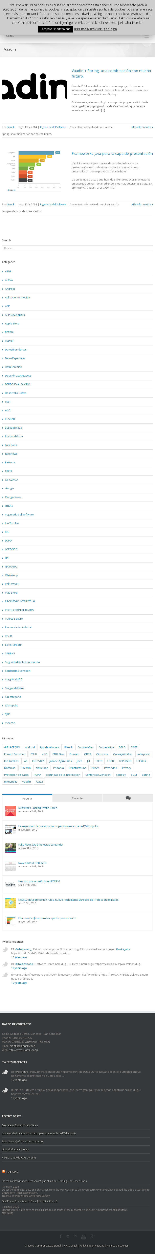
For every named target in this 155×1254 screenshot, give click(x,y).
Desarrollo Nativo (15, 393)
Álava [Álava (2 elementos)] (39, 781)
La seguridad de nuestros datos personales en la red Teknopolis (58, 826)
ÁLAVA (9, 280)
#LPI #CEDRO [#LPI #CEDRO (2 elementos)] (12, 747)
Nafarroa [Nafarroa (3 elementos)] (10, 768)
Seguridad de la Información (22, 662)
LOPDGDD (11, 549)
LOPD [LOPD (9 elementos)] (110, 761)
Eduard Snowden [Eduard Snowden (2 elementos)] (14, 754)
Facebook (11, 445)
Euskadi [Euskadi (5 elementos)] (74, 754)
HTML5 (9, 506)
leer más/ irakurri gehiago (95, 29)
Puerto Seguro (14, 618)
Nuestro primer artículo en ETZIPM (39, 881)
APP (7, 306)
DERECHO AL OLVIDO (17, 384)
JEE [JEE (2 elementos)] (89, 761)
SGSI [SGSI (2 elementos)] (134, 775)
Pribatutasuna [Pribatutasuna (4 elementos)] (77, 768)
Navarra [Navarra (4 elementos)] (26, 768)
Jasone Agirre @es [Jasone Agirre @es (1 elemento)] (60, 761)
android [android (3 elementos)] (30, 747)
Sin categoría (13, 697)
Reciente (77, 798)
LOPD (8, 540)
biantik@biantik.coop (22, 1046)
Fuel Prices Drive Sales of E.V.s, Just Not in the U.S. (30, 1201)
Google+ (92, 1236)
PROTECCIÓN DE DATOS (19, 610)
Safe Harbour (13, 644)
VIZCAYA (10, 723)
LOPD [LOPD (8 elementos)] (99, 761)
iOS (7, 532)
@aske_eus (123, 949)
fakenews (11, 453)
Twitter (67, 1236)
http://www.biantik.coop (23, 1050)
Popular (27, 798)
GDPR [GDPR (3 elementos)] (87, 754)
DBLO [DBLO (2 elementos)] (122, 747)
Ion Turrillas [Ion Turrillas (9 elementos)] (11, 761)
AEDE (8, 271)
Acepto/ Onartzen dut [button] (56, 29)
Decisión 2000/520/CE (18, 375)
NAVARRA (11, 566)
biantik (10, 127)
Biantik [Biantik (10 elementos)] (68, 747)
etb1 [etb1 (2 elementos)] (44, 754)
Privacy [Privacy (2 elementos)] (126, 768)
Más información (141, 127)
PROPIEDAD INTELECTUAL (20, 601)
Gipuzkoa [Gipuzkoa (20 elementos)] (102, 754)
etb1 (7, 401)
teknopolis (11, 705)
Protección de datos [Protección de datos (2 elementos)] (16, 775)
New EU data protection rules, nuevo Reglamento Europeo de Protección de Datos (68, 899)
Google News (13, 497)
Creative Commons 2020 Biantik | (44, 1245)
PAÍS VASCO (12, 584)
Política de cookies (117, 1245)
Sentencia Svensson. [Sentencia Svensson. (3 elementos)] (98, 775)
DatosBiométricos (16, 349)
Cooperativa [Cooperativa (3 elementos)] (106, 747)
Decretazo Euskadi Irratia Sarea (37, 808)
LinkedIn (75, 1235)
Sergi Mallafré (13, 679)
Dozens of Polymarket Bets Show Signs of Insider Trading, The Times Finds (44, 1181)
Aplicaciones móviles (17, 297)
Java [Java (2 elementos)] (79, 761)
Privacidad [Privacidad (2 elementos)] (110, 768)
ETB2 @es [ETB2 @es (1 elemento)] (58, 754)
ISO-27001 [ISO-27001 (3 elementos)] (38, 761)
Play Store (11, 592)
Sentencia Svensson (17, 671)
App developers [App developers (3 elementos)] (49, 747)
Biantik (9, 341)
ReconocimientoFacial (18, 627)
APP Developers (15, 315)
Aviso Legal (70, 1245)
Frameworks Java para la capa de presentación (112, 153)
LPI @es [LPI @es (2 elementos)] (141, 761)
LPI (6, 558)
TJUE (7, 714)
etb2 (7, 410)
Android (10, 289)
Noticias (11, 1172)
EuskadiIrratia (13, 427)
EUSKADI (10, 419)
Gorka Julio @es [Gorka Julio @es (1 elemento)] (123, 754)
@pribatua (21, 1072)
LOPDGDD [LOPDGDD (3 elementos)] (125, 761)
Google (9, 488)
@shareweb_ (23, 949)
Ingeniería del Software (53, 127)
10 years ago (19, 957)
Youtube (83, 1236)
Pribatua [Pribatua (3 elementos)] (58, 768)
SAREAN (10, 653)
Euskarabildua (14, 436)
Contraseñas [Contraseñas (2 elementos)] (86, 747)
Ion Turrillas (12, 523)
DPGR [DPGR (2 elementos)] (134, 747)
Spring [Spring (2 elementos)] (146, 775)
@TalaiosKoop (24, 964)
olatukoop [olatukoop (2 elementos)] (42, 768)
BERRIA (9, 332)
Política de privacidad (92, 1245)
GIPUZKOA (11, 480)
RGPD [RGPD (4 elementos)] (37, 775)
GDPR (8, 471)
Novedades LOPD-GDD (32, 863)
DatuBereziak (13, 367)
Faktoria (10, 462)
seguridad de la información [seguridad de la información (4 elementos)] (63, 775)
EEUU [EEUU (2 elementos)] (33, 754)
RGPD (8, 636)
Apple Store (12, 323)
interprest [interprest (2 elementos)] (144, 754)
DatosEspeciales (15, 358)
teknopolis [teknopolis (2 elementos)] (10, 781)
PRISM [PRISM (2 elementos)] (95, 768)
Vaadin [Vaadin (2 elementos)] (26, 781)
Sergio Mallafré (14, 688)
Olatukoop (11, 575)
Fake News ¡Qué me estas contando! (40, 844)
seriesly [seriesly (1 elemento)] (121, 775)
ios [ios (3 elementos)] (25, 761)
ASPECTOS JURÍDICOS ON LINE (19, 1157)
